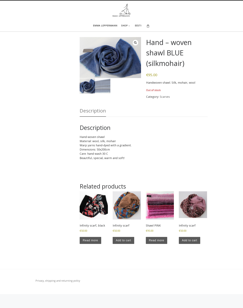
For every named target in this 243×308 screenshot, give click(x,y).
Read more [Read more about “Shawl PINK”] (156, 240)
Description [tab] (93, 110)
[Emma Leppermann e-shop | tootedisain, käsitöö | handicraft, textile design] (121, 9)
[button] (135, 42)
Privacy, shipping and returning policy (57, 280)
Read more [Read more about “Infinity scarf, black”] (90, 240)
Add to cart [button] (123, 240)
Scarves (165, 97)
